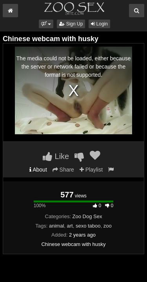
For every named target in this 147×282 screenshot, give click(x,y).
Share (63, 169)
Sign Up (71, 24)
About (38, 169)
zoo (107, 226)
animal (56, 226)
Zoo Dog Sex (87, 216)
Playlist (91, 169)
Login (99, 24)
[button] (46, 24)
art (70, 226)
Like (56, 156)
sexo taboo (88, 226)
